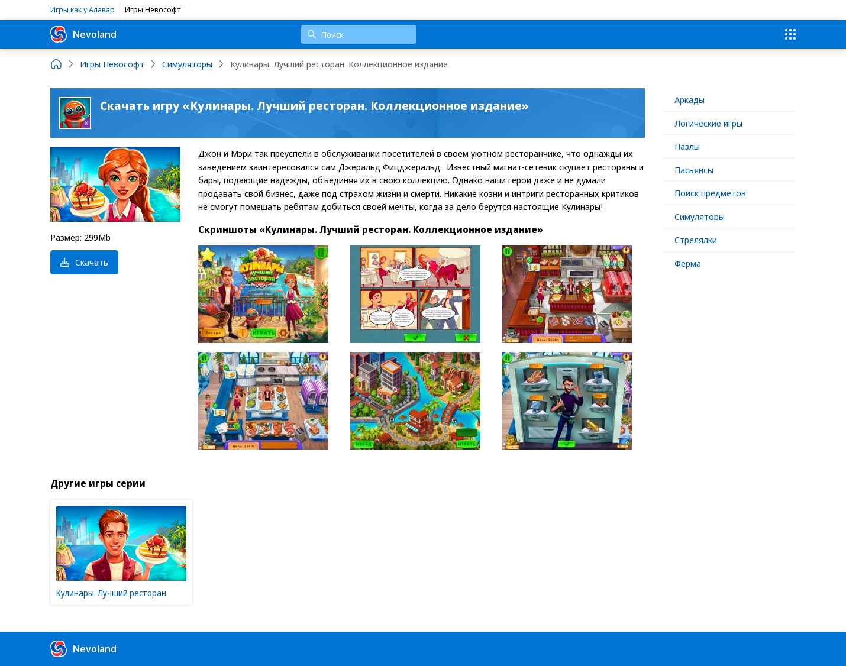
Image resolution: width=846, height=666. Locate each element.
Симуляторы (699, 216)
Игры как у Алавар (82, 9)
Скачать (84, 262)
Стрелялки (695, 239)
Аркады (689, 99)
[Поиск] (358, 34)
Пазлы (687, 146)
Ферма (687, 263)
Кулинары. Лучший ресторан (111, 593)
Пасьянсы (693, 170)
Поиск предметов (710, 193)
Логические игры (708, 123)
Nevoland (83, 34)
